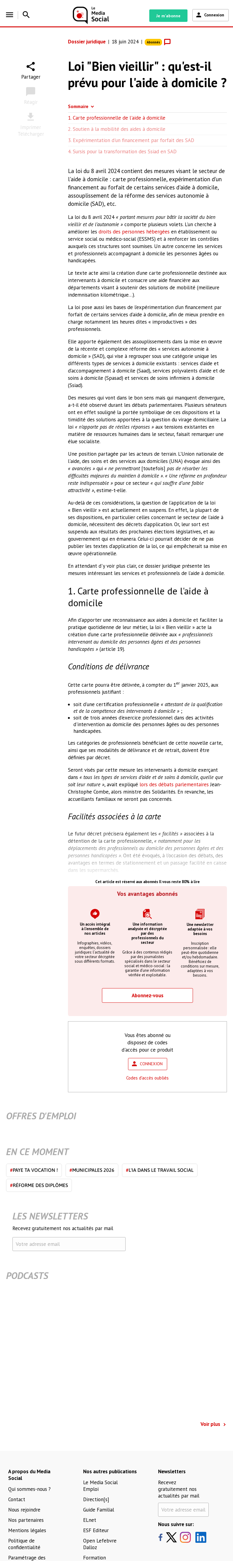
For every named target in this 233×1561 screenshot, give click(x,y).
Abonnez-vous (148, 995)
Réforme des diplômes (39, 1185)
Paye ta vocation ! (34, 1170)
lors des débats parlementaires (174, 784)
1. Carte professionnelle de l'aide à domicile (116, 117)
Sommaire (78, 106)
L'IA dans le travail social (160, 1170)
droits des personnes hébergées (134, 231)
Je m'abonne (168, 16)
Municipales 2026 (91, 1170)
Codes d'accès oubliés (147, 1078)
